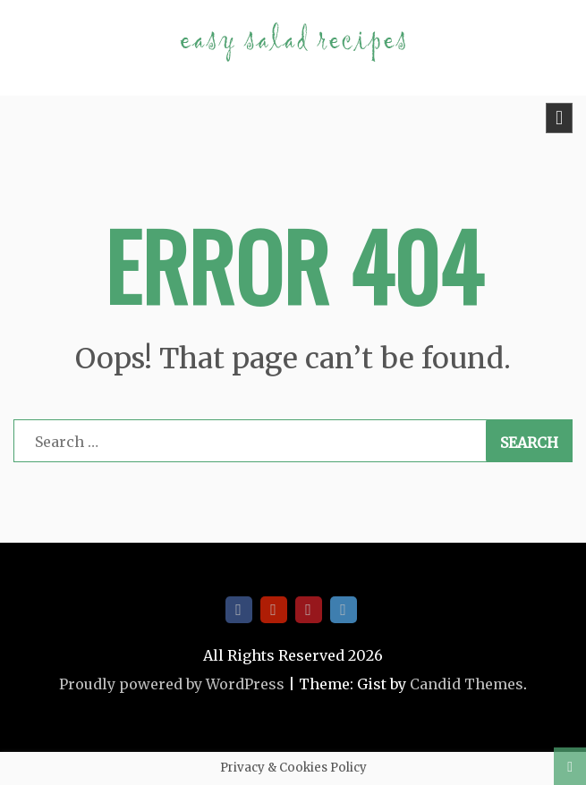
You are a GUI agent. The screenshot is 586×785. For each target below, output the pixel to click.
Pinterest (308, 609)
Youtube (273, 609)
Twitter (343, 609)
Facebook (238, 609)
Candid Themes (466, 684)
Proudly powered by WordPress (172, 684)
